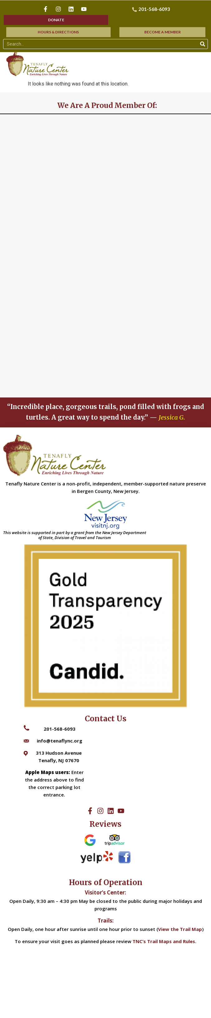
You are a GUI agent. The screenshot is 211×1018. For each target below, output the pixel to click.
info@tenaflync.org (59, 741)
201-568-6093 (59, 729)
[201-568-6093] (152, 9)
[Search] (203, 44)
